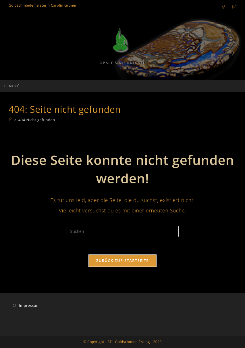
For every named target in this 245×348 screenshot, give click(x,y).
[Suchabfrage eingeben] (123, 231)
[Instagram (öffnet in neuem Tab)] (232, 6)
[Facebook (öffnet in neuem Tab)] (223, 6)
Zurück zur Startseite (122, 260)
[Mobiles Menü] (12, 86)
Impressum (29, 305)
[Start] (11, 119)
